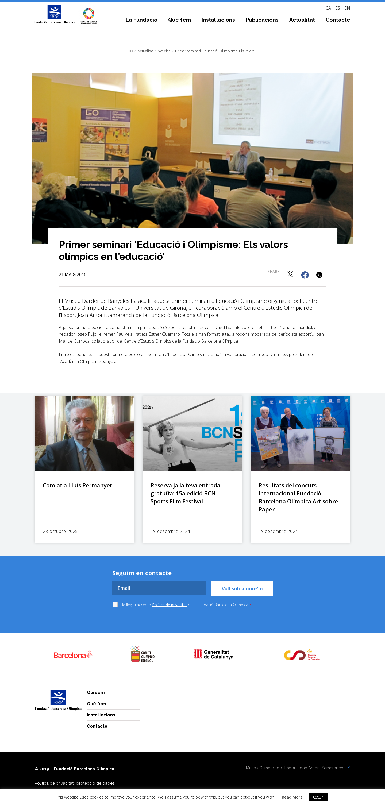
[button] (291, 274)
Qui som (96, 692)
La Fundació (141, 20)
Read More (292, 797)
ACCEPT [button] (319, 797)
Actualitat (302, 20)
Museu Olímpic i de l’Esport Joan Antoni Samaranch (294, 767)
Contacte (338, 20)
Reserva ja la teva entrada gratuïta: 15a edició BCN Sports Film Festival (185, 493)
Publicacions (262, 20)
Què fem (179, 20)
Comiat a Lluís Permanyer (77, 485)
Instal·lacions (218, 20)
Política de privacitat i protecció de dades (74, 783)
